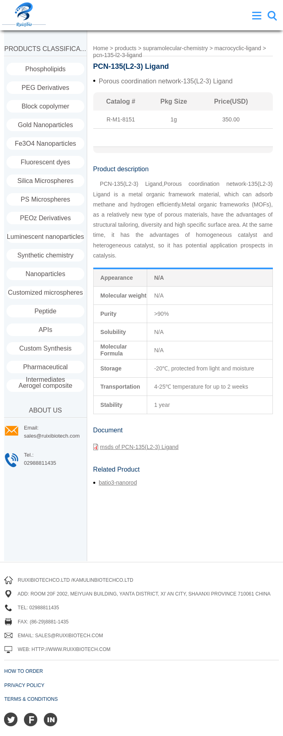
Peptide (45, 311)
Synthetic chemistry (45, 255)
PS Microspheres (45, 199)
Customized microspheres (45, 292)
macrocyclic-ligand (237, 48)
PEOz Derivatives (45, 218)
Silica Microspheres (45, 180)
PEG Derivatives (45, 87)
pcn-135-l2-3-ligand (117, 55)
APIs (45, 329)
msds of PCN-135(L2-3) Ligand (136, 447)
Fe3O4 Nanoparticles (45, 143)
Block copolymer (45, 106)
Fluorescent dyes (45, 162)
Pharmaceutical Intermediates (45, 368)
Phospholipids (45, 69)
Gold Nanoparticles (45, 124)
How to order (23, 671)
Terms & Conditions (31, 699)
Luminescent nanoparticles (45, 236)
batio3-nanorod (118, 482)
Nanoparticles (45, 273)
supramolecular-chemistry (175, 48)
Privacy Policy (24, 685)
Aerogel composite (46, 385)
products (126, 48)
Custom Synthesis (45, 348)
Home (100, 48)
